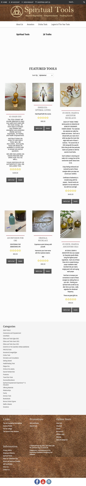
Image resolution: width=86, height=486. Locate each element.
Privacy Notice (7, 450)
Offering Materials (8, 388)
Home (4, 2)
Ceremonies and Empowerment (12, 333)
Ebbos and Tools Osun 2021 (11, 344)
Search (58, 429)
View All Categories (62, 440)
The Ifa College (7, 429)
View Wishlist (27, 2)
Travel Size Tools (8, 377)
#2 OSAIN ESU (15, 116)
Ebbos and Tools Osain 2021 (11, 341)
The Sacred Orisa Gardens (11, 431)
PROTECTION (7, 350)
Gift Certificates (34, 423)
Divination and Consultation (11, 358)
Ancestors (30, 24)
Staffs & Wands (7, 404)
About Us (19, 24)
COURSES (6, 336)
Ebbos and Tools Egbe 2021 (11, 339)
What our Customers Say (10, 459)
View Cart (59, 423)
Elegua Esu (6, 366)
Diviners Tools (7, 396)
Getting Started (7, 361)
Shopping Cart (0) (42, 2)
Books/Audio (6, 399)
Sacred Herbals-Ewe (9, 372)
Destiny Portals (7, 426)
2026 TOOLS (6, 330)
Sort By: (35, 75)
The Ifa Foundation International (12, 423)
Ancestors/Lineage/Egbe (10, 352)
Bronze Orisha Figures (9, 401)
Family (5, 393)
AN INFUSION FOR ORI (15, 239)
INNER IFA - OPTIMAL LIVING (43, 108)
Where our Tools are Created (11, 461)
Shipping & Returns (9, 453)
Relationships (7, 390)
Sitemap (58, 437)
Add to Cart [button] (11, 180)
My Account (14, 2)
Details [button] (20, 180)
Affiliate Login (60, 434)
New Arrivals (33, 426)
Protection (6, 375)
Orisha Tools (42, 24)
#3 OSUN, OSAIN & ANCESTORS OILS (71, 245)
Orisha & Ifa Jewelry (8, 369)
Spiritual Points (7, 456)
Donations (6, 407)
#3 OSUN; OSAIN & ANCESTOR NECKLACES (71, 115)
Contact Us (6, 470)
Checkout (59, 426)
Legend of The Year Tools (60, 24)
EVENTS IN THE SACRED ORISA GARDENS (16, 347)
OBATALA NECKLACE (43, 239)
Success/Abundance (9, 380)
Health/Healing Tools (9, 363)
